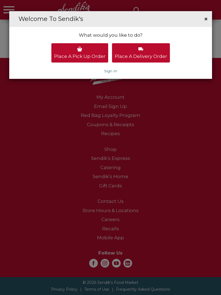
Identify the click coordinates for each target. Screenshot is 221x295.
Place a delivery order (141, 52)
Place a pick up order (79, 52)
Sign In (110, 71)
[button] (206, 19)
